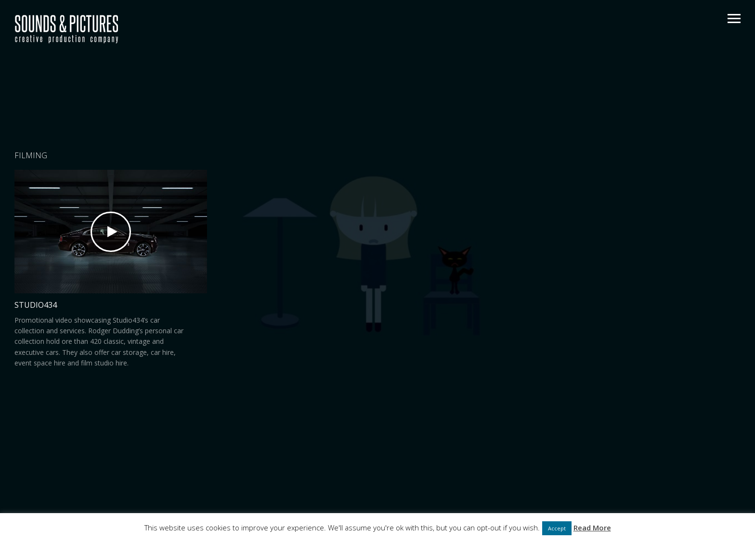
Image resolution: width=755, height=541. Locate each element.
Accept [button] (557, 528)
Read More (592, 527)
